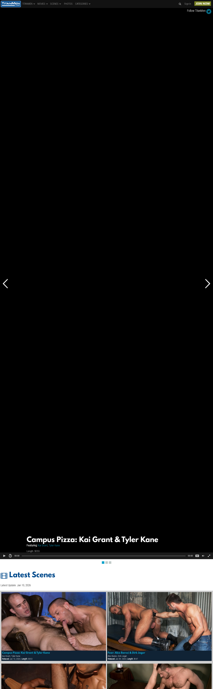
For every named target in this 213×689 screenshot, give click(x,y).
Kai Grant (43, 545)
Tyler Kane (54, 545)
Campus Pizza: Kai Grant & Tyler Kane (26, 652)
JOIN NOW (203, 3)
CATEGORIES (83, 3)
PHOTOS (68, 3)
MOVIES (42, 3)
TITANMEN (28, 3)
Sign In (187, 3)
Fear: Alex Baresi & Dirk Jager (126, 652)
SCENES (55, 3)
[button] (4, 555)
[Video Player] (106, 283)
